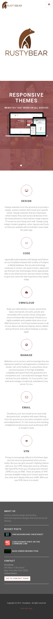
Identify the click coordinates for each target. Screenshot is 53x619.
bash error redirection (25, 551)
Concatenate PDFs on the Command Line (26, 543)
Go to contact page (17, 578)
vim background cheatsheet (27, 534)
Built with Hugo (26, 608)
